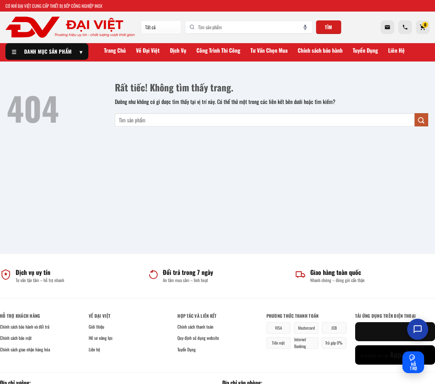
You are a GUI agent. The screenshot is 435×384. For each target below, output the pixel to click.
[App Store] (395, 355)
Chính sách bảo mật (16, 337)
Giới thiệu (96, 326)
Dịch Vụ (178, 50)
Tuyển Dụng (365, 50)
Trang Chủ (115, 50)
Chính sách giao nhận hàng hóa (25, 349)
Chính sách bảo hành (320, 50)
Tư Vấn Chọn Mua (269, 50)
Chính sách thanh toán (195, 326)
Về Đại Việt (148, 50)
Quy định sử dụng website (198, 337)
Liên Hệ (396, 50)
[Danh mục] (161, 27)
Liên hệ (94, 349)
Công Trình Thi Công (218, 50)
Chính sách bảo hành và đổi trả (24, 326)
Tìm (328, 27)
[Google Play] (395, 332)
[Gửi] (421, 119)
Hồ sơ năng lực (100, 337)
